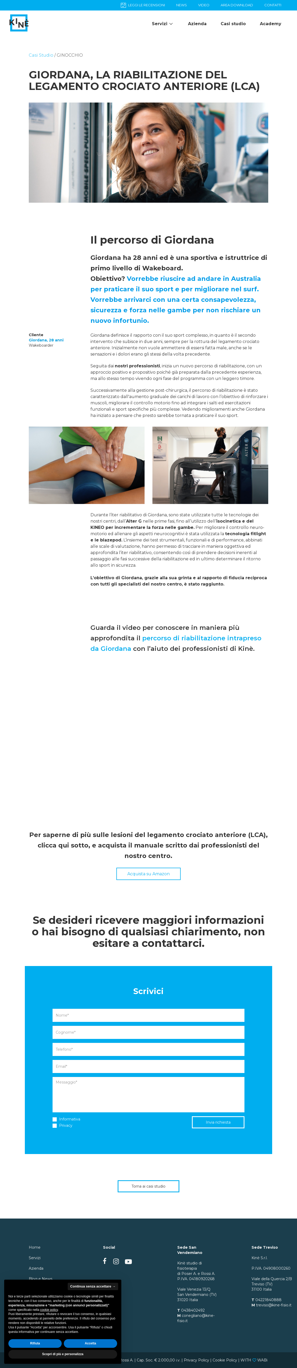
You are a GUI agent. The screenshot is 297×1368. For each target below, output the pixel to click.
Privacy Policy (196, 1360)
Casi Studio (41, 55)
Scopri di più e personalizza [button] (62, 1354)
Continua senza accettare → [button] (93, 1286)
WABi (262, 1360)
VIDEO (203, 5)
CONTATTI (272, 5)
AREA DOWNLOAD (237, 5)
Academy (270, 23)
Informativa (69, 1119)
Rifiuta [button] (35, 1343)
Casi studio (233, 23)
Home (35, 1247)
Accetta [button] (90, 1343)
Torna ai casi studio (148, 1186)
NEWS (181, 5)
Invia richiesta (218, 1122)
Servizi (163, 24)
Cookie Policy (225, 1360)
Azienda (197, 23)
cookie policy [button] (49, 1310)
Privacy (65, 1125)
